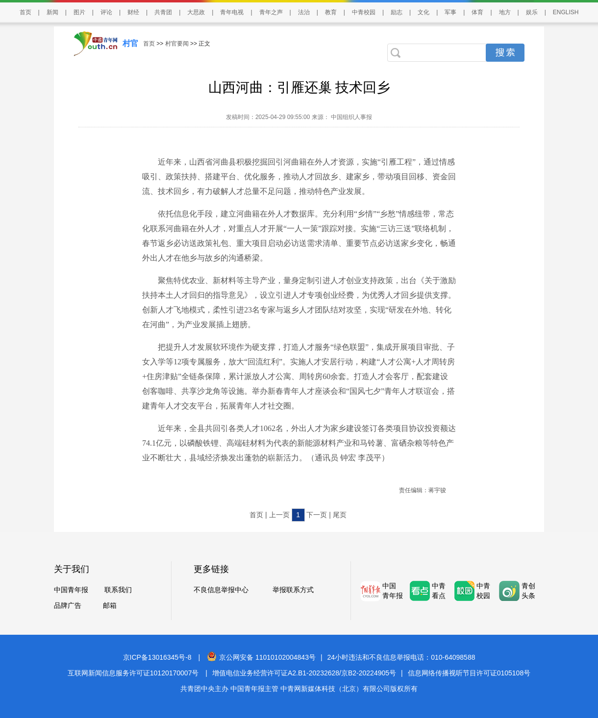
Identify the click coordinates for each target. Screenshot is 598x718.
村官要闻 (177, 43)
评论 (106, 12)
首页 (25, 12)
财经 (133, 12)
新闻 (52, 12)
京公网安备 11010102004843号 (261, 657)
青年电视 (232, 12)
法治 (304, 12)
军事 (450, 12)
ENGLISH (566, 12)
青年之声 (271, 12)
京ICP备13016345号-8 (157, 657)
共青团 (163, 12)
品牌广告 (67, 605)
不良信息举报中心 (221, 590)
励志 (396, 12)
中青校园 (363, 12)
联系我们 (118, 590)
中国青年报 (71, 590)
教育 (331, 12)
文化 (423, 12)
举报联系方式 (293, 590)
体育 (477, 12)
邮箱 (110, 605)
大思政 (196, 12)
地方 (505, 12)
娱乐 (532, 12)
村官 (130, 43)
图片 (79, 12)
